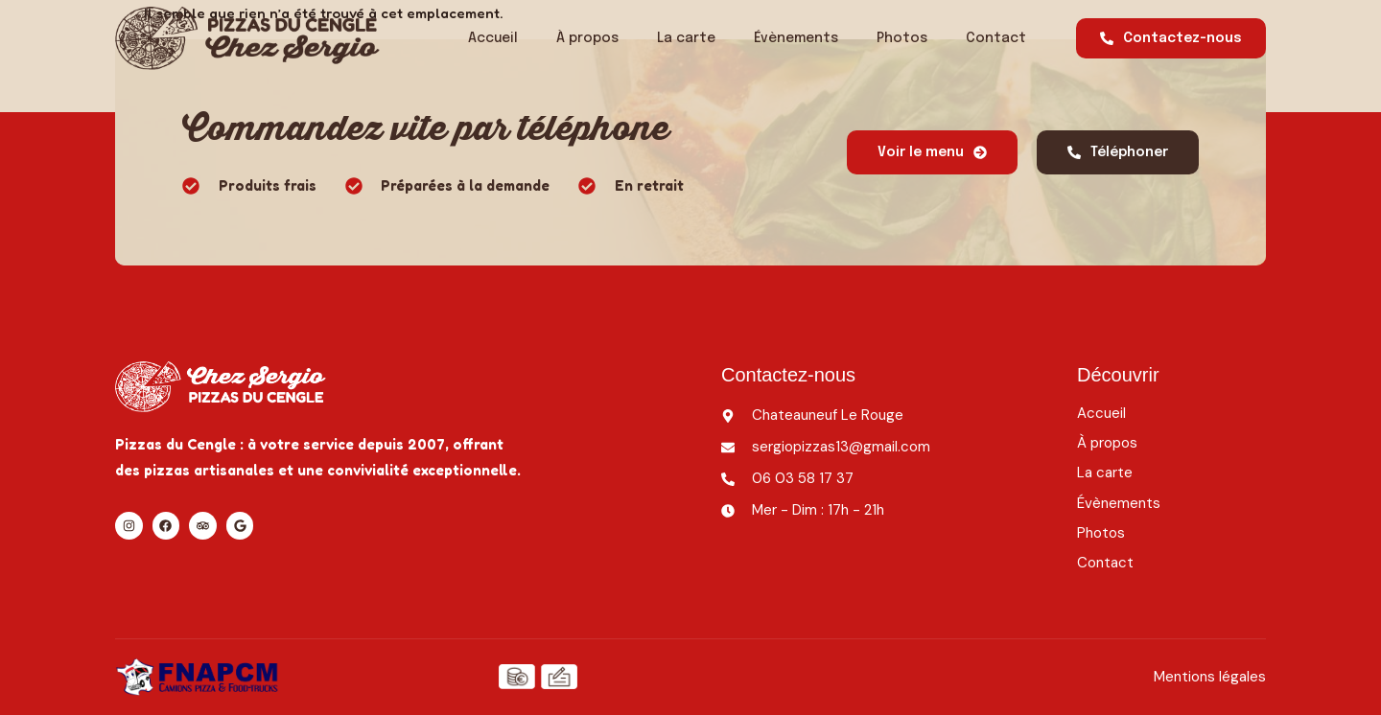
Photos (902, 38)
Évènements (796, 38)
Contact (996, 38)
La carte (686, 38)
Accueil (493, 38)
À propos (587, 38)
